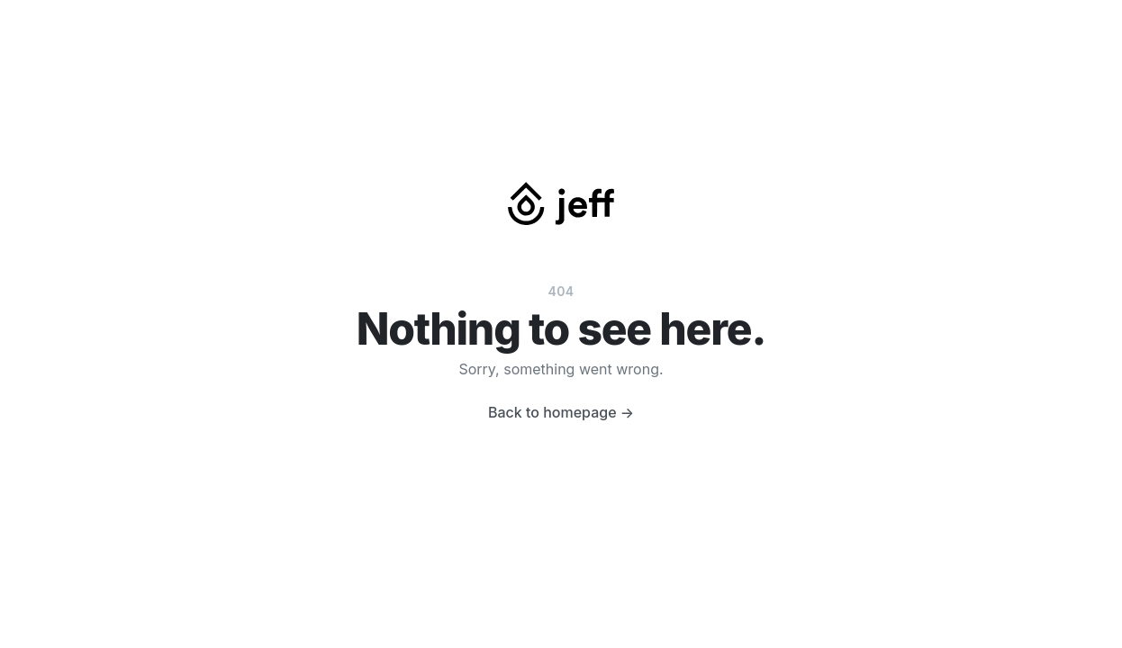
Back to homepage (561, 412)
